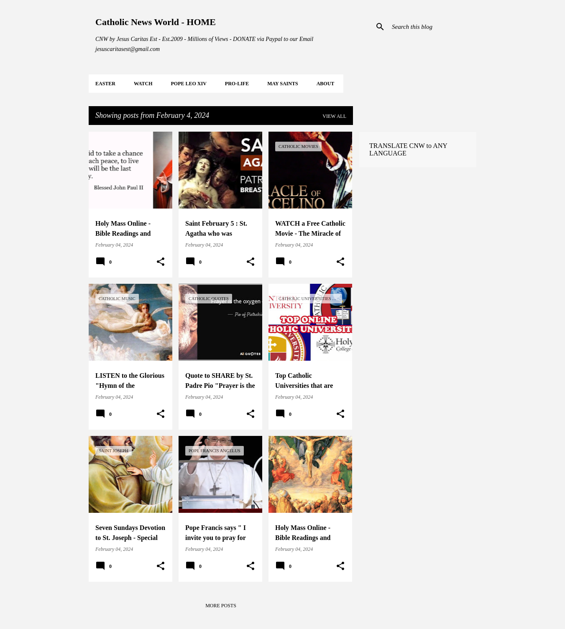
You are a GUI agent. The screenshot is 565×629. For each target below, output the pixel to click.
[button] (161, 262)
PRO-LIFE (237, 84)
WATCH (143, 84)
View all (334, 116)
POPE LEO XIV (188, 84)
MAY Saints (282, 84)
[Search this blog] (432, 27)
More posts (220, 606)
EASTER (105, 84)
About (326, 84)
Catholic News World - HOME (155, 22)
